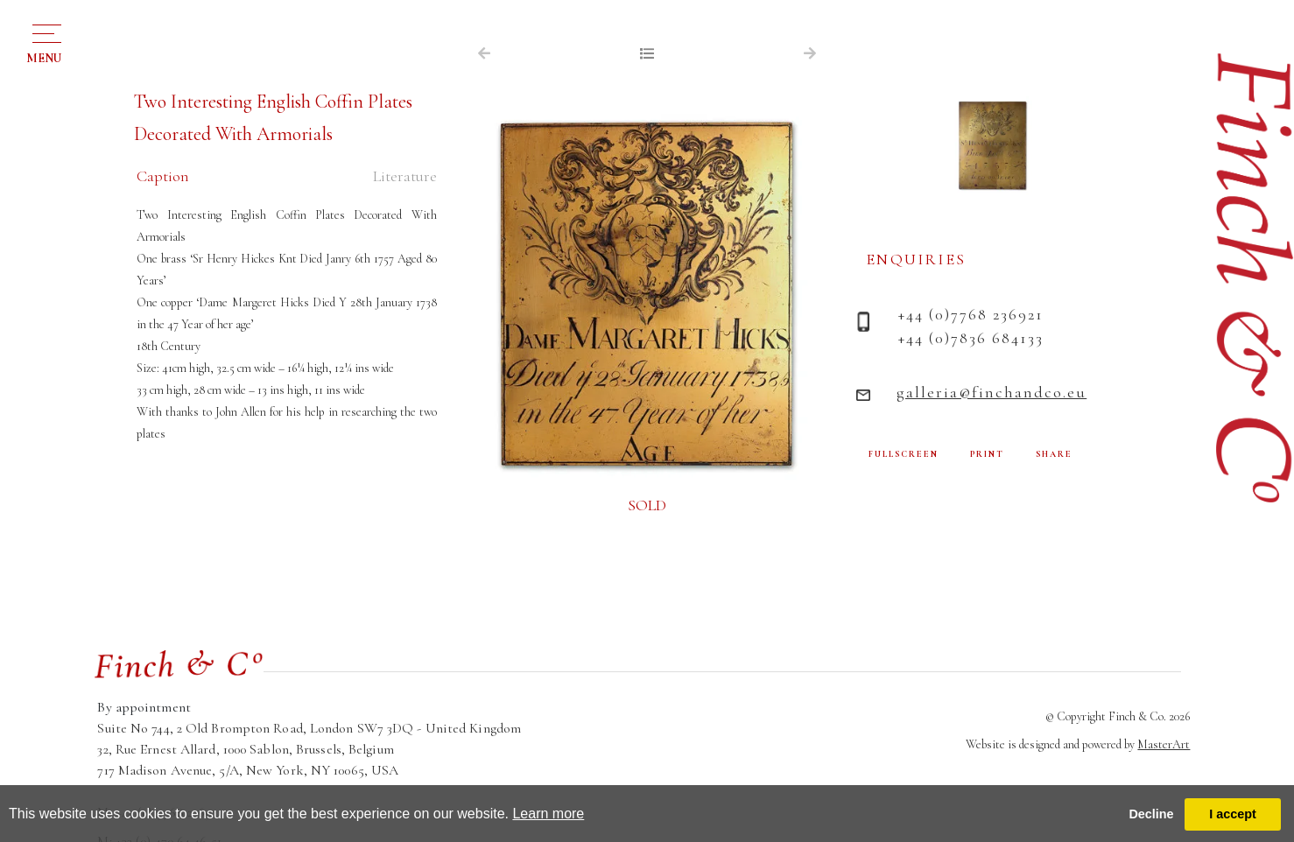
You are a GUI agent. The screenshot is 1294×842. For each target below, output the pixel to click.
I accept (1232, 814)
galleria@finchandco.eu (992, 392)
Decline (1151, 814)
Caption (163, 176)
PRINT (987, 454)
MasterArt (1163, 744)
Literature (405, 176)
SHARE (1054, 454)
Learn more (548, 813)
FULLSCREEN (904, 454)
